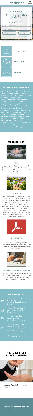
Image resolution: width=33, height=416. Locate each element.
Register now (9, 33)
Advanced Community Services (16, 2)
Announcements (13, 62)
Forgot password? (24, 36)
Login (24, 33)
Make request (12, 72)
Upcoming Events (13, 51)
